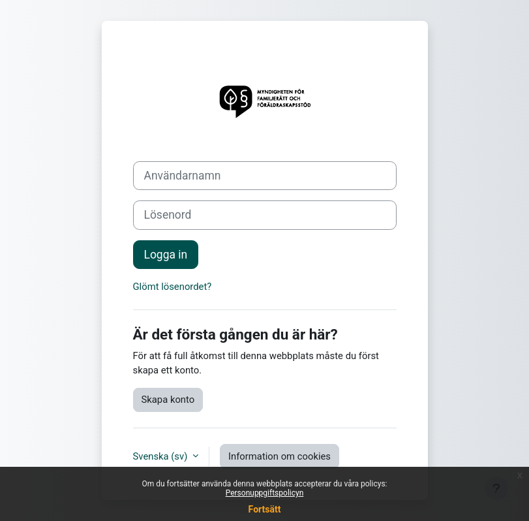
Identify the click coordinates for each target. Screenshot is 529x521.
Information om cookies (279, 456)
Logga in (166, 254)
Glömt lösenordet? (172, 286)
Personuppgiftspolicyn (265, 492)
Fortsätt (265, 509)
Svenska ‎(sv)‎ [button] (161, 456)
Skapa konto (168, 399)
